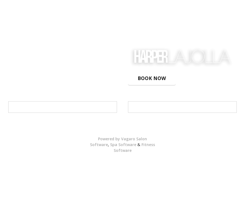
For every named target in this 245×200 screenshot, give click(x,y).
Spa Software (123, 144)
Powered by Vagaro (116, 138)
